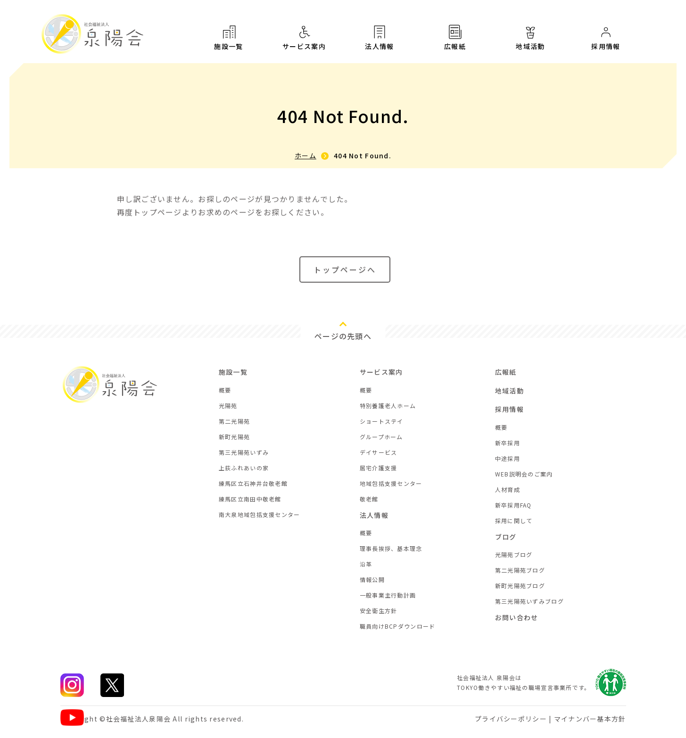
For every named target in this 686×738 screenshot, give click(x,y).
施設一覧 (228, 37)
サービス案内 (304, 37)
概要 (225, 390)
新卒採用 (507, 443)
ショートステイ (382, 421)
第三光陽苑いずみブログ (529, 601)
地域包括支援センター (391, 483)
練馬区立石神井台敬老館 (253, 483)
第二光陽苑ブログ (520, 570)
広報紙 (455, 37)
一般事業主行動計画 (388, 595)
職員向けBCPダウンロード (398, 626)
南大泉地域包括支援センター (259, 514)
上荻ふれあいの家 (244, 468)
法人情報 (379, 37)
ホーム (305, 155)
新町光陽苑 (234, 437)
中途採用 (507, 458)
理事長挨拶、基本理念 (391, 548)
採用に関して (514, 521)
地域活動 (530, 37)
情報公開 (372, 579)
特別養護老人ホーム (388, 406)
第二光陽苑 (234, 421)
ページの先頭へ (343, 336)
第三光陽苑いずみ (244, 452)
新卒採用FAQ (513, 505)
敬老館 (369, 499)
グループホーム (381, 437)
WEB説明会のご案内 (524, 474)
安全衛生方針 (378, 611)
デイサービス (378, 452)
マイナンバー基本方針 (590, 718)
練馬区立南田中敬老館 (250, 499)
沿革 (366, 564)
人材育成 (507, 489)
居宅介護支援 (378, 468)
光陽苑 (228, 406)
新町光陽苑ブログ (520, 586)
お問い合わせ (516, 617)
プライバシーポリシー (511, 718)
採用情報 (605, 38)
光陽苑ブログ (514, 554)
